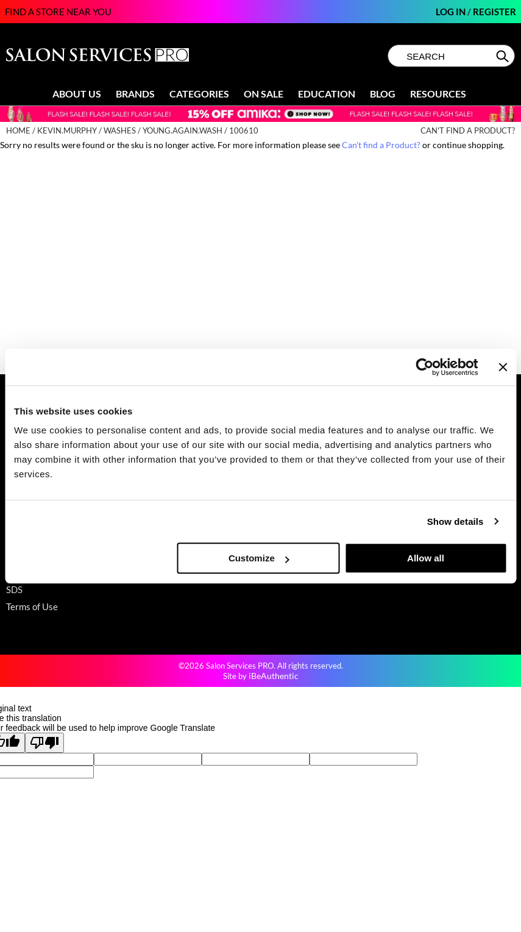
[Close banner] (502, 367)
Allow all (425, 558)
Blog (382, 93)
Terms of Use (32, 606)
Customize (259, 558)
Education (326, 93)
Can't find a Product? (467, 130)
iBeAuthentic (274, 676)
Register (494, 11)
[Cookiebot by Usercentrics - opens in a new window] (425, 367)
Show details (455, 521)
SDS (14, 589)
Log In (451, 11)
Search (503, 56)
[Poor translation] (44, 743)
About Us (76, 93)
